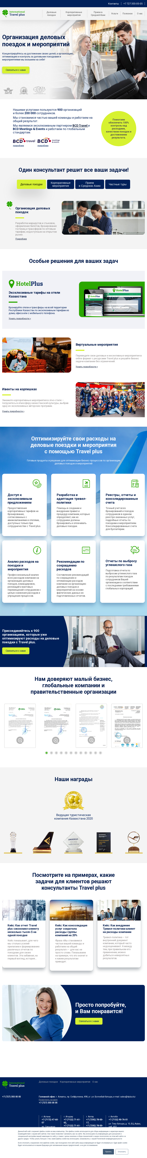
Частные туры (120, 185)
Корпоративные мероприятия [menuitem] (74, 13)
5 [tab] (66, 754)
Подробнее (21, 240)
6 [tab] (71, 754)
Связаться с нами (17, 71)
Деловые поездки (29, 185)
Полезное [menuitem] (127, 13)
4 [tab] (61, 754)
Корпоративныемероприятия (60, 186)
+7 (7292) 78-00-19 (94, 1127)
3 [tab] (56, 754)
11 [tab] (95, 754)
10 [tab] (90, 754)
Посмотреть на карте (48, 1100)
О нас (95, 1082)
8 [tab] (80, 754)
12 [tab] (100, 754)
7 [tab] (76, 754)
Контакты (113, 3)
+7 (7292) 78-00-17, (94, 1121)
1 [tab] (46, 754)
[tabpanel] (20, 727)
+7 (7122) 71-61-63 (72, 1127)
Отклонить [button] (122, 1152)
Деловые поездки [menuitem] (51, 13)
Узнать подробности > (20, 320)
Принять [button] (108, 1152)
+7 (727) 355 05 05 (11, 1096)
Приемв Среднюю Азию (90, 186)
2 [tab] (51, 754)
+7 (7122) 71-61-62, (72, 1121)
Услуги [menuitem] (114, 13)
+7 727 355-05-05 (133, 3)
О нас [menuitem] (140, 13)
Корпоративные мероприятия (75, 1082)
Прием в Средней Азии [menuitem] (98, 13)
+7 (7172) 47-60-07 (50, 1121)
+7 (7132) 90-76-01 (118, 1119)
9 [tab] (85, 754)
